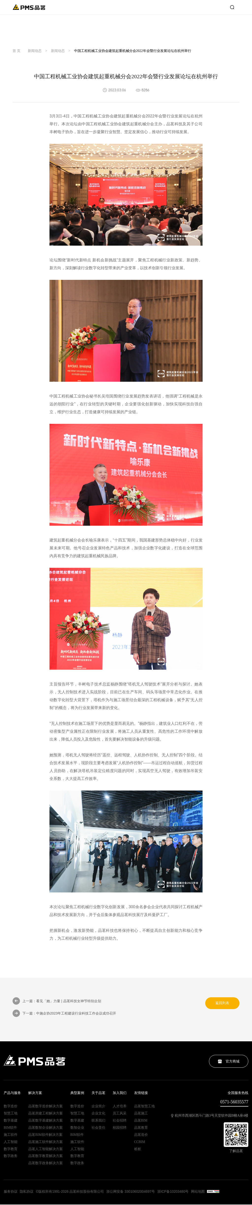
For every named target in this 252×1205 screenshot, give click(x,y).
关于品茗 (98, 1093)
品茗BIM (140, 1121)
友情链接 (141, 1093)
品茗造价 (141, 1135)
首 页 (16, 51)
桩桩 (137, 1149)
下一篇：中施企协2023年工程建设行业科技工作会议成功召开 (64, 1013)
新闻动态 (35, 51)
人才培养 (119, 1107)
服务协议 (10, 1192)
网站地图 (198, 1192)
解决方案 (35, 1093)
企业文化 (98, 1114)
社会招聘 (119, 1121)
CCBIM (139, 1142)
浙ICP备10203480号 (173, 1192)
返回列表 (222, 1003)
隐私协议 (27, 1192)
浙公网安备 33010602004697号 (131, 1192)
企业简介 (98, 1107)
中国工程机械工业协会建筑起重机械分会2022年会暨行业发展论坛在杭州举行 (132, 51)
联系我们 (98, 1121)
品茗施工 (141, 1114)
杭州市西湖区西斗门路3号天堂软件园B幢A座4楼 (209, 1116)
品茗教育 (141, 1128)
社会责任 (98, 1128)
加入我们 (119, 1093)
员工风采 (119, 1114)
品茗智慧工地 (144, 1107)
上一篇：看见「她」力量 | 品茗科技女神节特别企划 (57, 1001)
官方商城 (228, 1062)
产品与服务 (12, 1093)
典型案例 (77, 1093)
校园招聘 (119, 1128)
